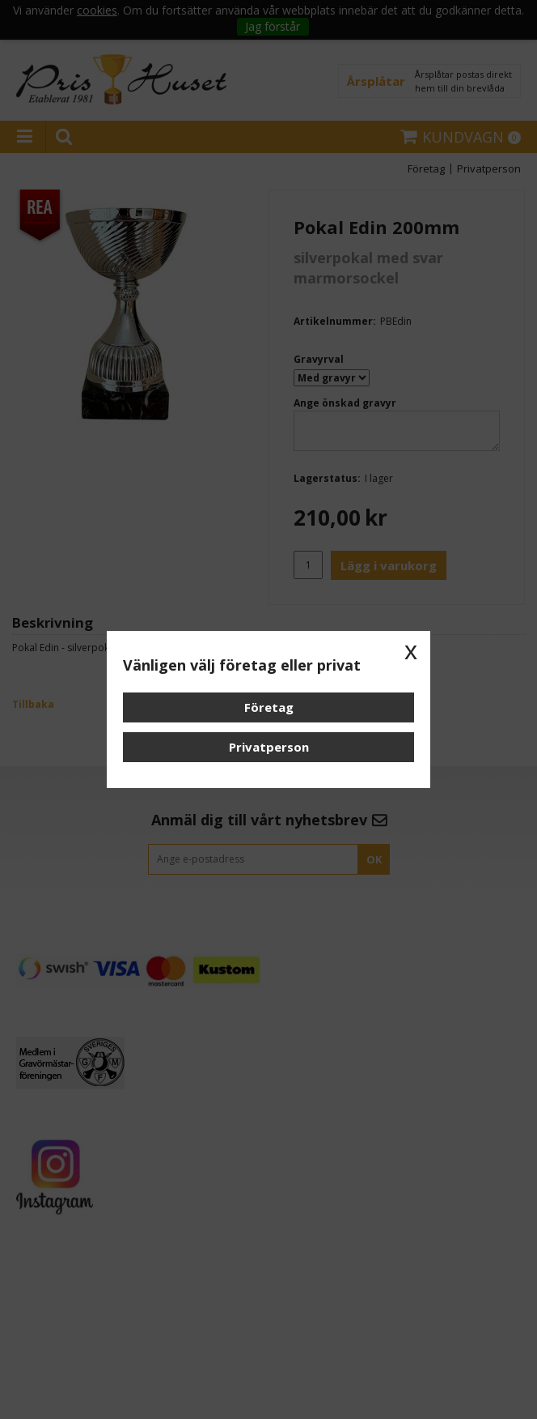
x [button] (410, 650)
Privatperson (269, 747)
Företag (269, 707)
